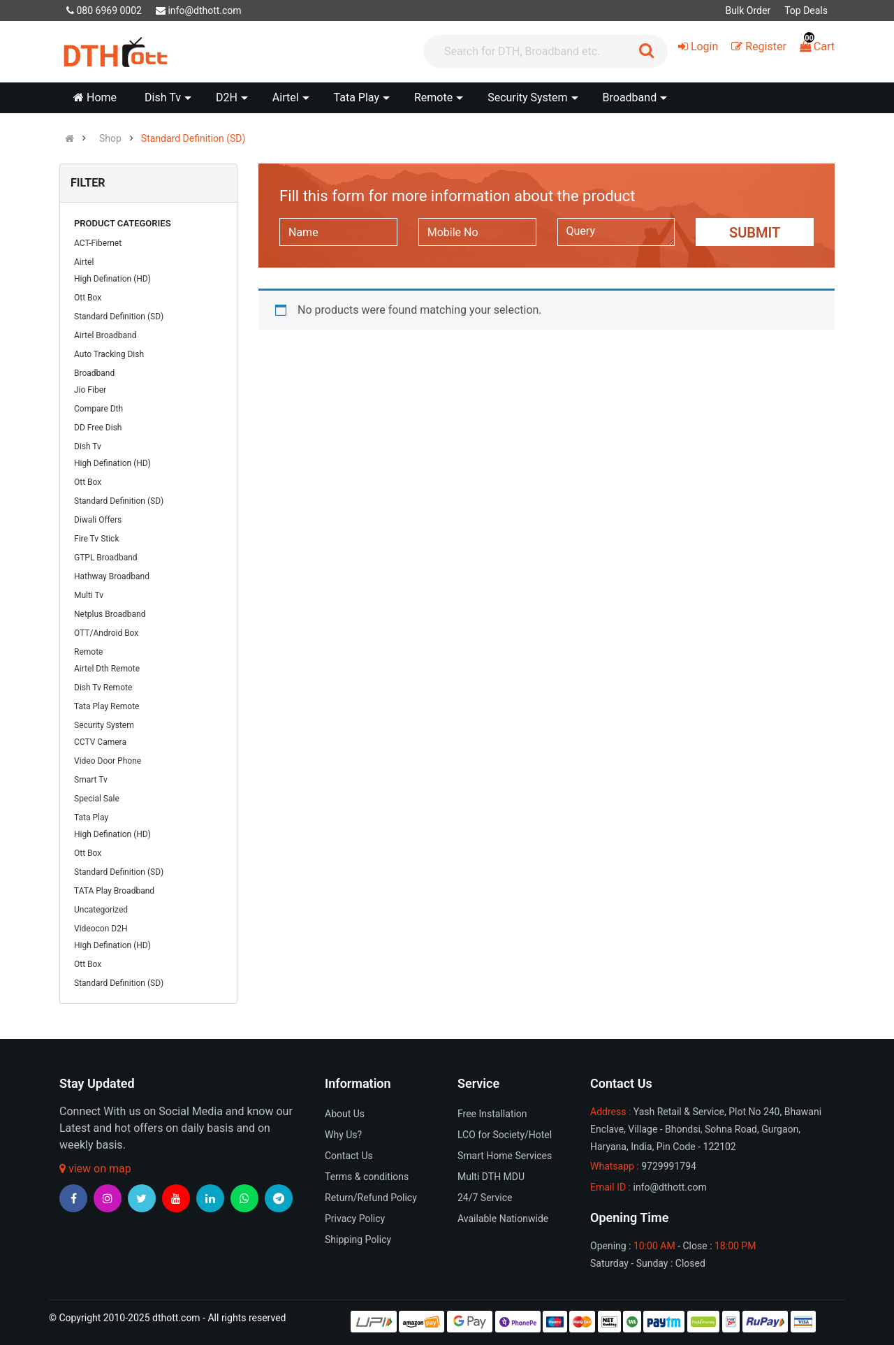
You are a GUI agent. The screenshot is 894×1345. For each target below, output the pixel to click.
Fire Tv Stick (96, 539)
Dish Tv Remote (103, 687)
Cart (817, 46)
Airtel (84, 262)
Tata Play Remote (106, 706)
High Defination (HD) (112, 279)
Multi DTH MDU (491, 1176)
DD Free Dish (98, 427)
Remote (88, 652)
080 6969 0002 (104, 10)
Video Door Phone (107, 761)
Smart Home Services (504, 1155)
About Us (345, 1113)
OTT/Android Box (106, 633)
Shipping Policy (358, 1239)
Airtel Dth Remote (107, 669)
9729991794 (668, 1166)
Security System (104, 725)
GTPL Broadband (106, 557)
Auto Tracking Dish (109, 354)
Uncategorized (101, 910)
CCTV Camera (100, 742)
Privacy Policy (355, 1218)
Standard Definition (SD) (193, 138)
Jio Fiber (90, 390)
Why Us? (343, 1134)
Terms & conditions (367, 1176)
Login (698, 46)
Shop (110, 138)
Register (758, 46)
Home (95, 97)
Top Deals (806, 10)
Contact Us (349, 1155)
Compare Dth (98, 409)
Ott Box (87, 298)
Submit (754, 232)
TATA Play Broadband (114, 891)
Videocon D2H (100, 928)
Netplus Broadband (110, 614)
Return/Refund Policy (371, 1197)
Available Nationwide (502, 1218)
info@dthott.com (199, 10)
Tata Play (91, 817)
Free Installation (492, 1113)
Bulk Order (747, 10)
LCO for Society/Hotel (504, 1134)
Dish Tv (87, 446)
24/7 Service (484, 1197)
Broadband (94, 373)
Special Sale (96, 799)
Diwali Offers (98, 520)
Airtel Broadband (105, 335)
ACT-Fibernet (98, 243)
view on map (95, 1168)
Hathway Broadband (111, 576)
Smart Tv (91, 780)
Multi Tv (88, 595)
